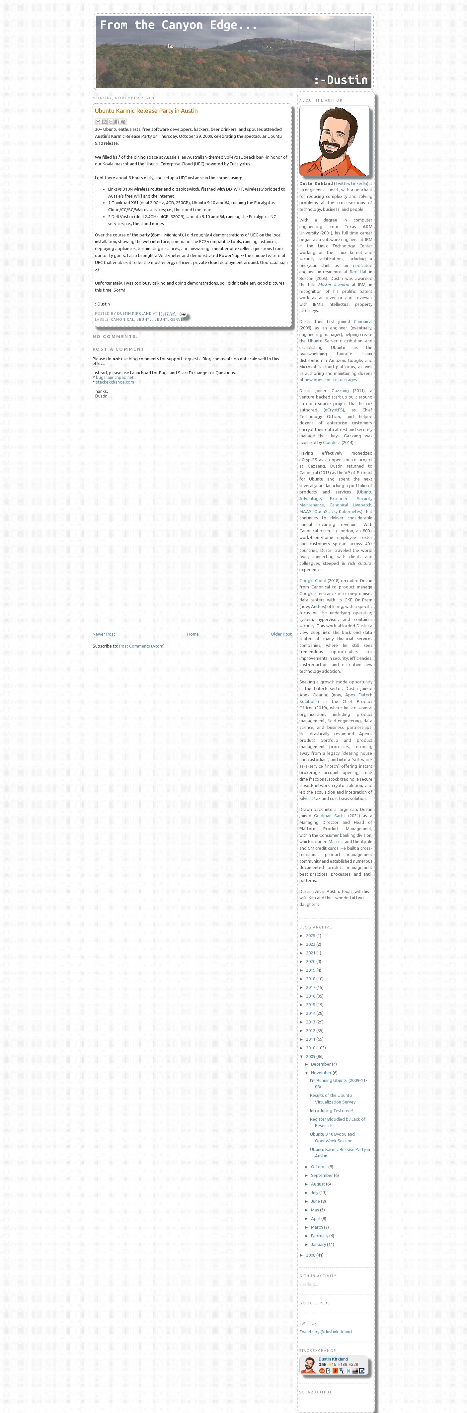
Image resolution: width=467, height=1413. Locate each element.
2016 (311, 996)
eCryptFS (334, 409)
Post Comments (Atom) (142, 646)
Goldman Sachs (330, 815)
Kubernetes (350, 511)
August (318, 1184)
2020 (311, 961)
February (320, 1235)
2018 (311, 978)
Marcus (336, 841)
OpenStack (325, 511)
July (315, 1192)
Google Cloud (312, 580)
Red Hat (358, 271)
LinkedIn (359, 183)
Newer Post (104, 634)
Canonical (122, 319)
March (317, 1227)
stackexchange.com (115, 382)
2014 (311, 1013)
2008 (311, 1255)
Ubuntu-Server (170, 319)
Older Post (281, 634)
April (316, 1218)
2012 (311, 1030)
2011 (311, 1039)
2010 (311, 1047)
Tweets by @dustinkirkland (325, 1331)
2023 (311, 944)
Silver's (306, 798)
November (322, 1072)
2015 (311, 1004)
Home (193, 634)
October (319, 1166)
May (315, 1209)
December (321, 1064)
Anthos (318, 606)
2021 (311, 952)
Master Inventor (333, 284)
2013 (311, 1021)
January (319, 1244)
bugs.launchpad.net (115, 377)
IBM (368, 239)
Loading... (308, 1284)
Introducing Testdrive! (331, 1110)
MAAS (305, 511)
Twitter (342, 183)
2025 (311, 935)
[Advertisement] (142, 585)
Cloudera (332, 442)
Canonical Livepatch (350, 504)
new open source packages (331, 379)
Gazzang (340, 390)
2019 (311, 970)
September (322, 1175)
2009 (311, 1056)
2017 (311, 987)
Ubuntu (144, 319)
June (316, 1201)
